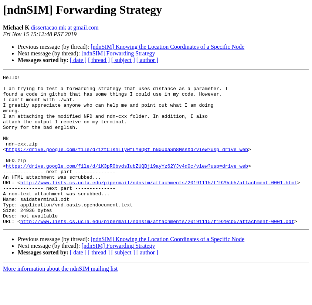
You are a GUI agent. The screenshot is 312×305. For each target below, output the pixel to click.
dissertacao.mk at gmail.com (65, 27)
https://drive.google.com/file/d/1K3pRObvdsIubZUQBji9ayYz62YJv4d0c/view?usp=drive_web (127, 184)
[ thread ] (99, 60)
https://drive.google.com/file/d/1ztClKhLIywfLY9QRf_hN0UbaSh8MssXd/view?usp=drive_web (127, 164)
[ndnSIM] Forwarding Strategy (118, 53)
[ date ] (78, 60)
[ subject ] (123, 60)
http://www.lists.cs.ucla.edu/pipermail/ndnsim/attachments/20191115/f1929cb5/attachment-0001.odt (157, 251)
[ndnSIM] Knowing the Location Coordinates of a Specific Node (167, 47)
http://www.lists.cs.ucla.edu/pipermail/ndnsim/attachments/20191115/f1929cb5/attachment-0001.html (158, 204)
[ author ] (147, 60)
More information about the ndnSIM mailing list (60, 298)
